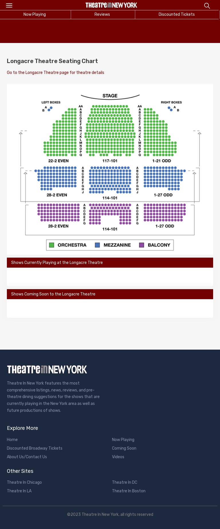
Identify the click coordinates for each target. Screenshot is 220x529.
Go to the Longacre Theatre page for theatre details (55, 72)
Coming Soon (124, 448)
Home (12, 439)
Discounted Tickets (177, 14)
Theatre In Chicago (24, 482)
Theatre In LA (19, 491)
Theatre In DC (124, 482)
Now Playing (123, 439)
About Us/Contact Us (27, 456)
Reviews (102, 14)
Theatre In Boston (129, 491)
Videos (118, 456)
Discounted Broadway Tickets (34, 448)
